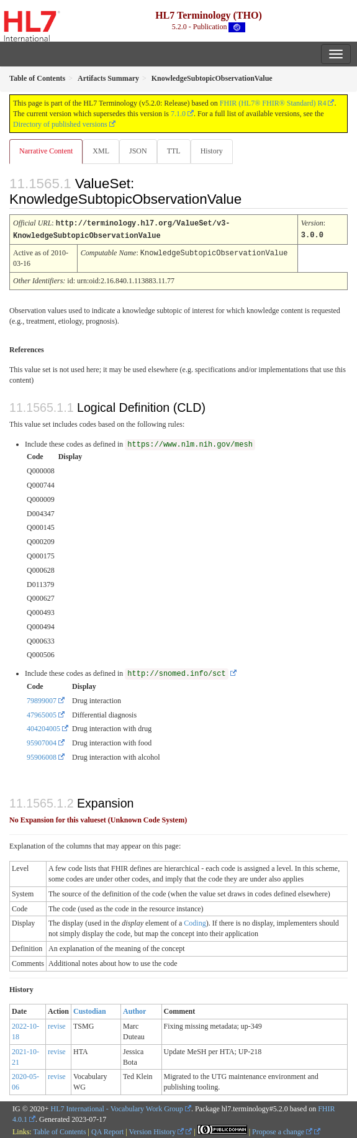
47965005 (41, 713)
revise (57, 1025)
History (212, 151)
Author (134, 1010)
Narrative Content (46, 151)
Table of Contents (59, 1130)
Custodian (89, 1010)
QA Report (107, 1130)
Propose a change (282, 1130)
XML (101, 151)
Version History (156, 1130)
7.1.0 (178, 113)
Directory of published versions (60, 124)
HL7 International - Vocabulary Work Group (117, 1107)
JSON (138, 151)
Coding (195, 921)
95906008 (41, 756)
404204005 (43, 727)
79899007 (41, 699)
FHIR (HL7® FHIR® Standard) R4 (273, 103)
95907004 (41, 741)
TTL (174, 151)
